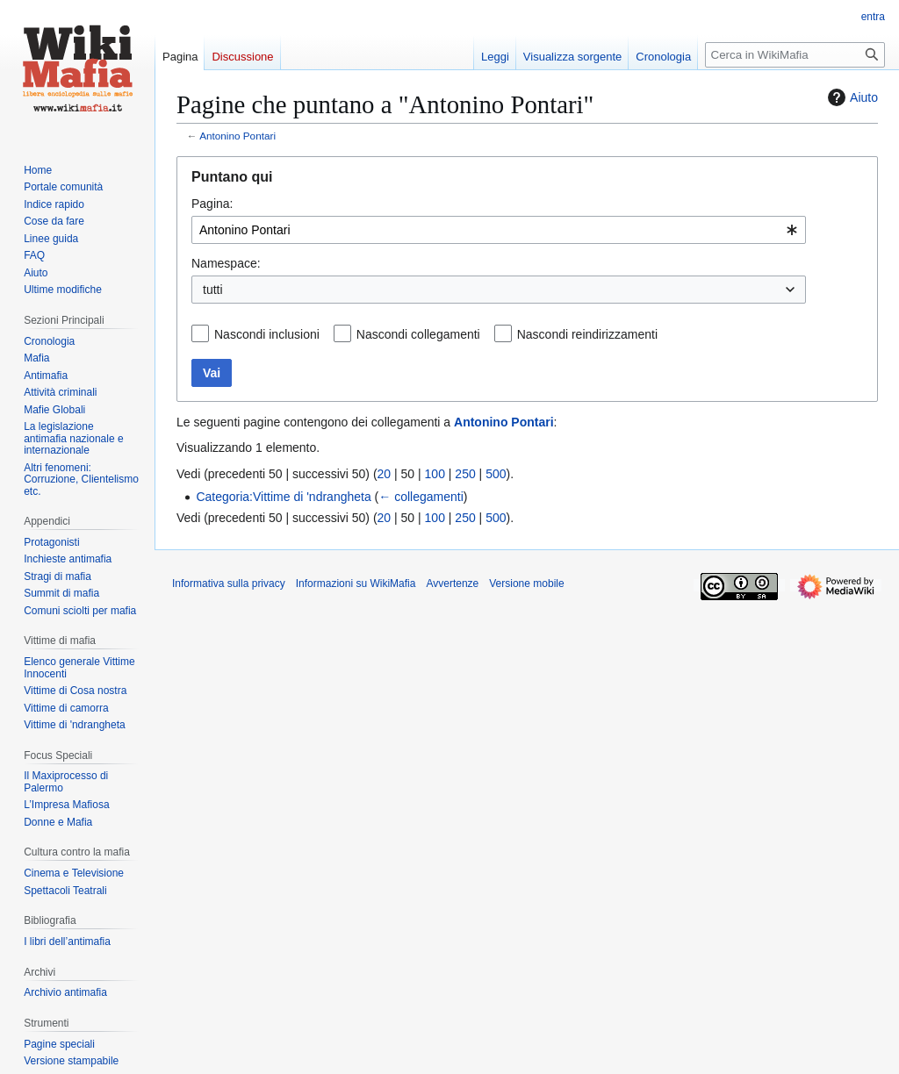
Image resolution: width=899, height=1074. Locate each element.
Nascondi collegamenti (418, 334)
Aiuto (850, 97)
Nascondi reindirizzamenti (587, 334)
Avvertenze (452, 583)
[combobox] (498, 230)
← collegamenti (421, 497)
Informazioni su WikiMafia (356, 583)
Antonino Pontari (237, 135)
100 (435, 474)
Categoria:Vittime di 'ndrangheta (283, 497)
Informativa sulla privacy (228, 583)
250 (465, 474)
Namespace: (226, 263)
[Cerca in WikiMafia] (795, 55)
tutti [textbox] (213, 290)
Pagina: (212, 204)
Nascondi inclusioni (267, 334)
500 (495, 474)
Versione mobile (526, 583)
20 (385, 474)
